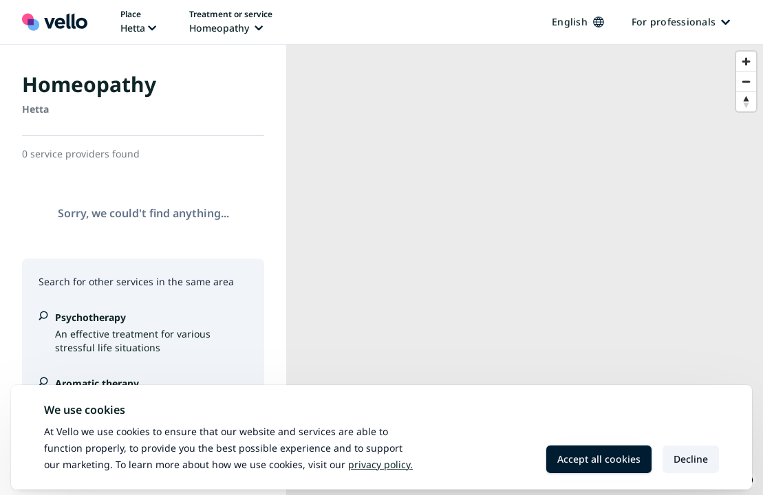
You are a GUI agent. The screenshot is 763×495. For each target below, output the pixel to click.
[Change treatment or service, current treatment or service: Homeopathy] (230, 22)
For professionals (681, 21)
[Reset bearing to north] (746, 101)
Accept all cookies (599, 458)
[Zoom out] (746, 81)
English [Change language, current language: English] (578, 21)
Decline (691, 458)
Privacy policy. (380, 464)
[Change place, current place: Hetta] (138, 22)
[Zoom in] (746, 62)
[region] (524, 270)
